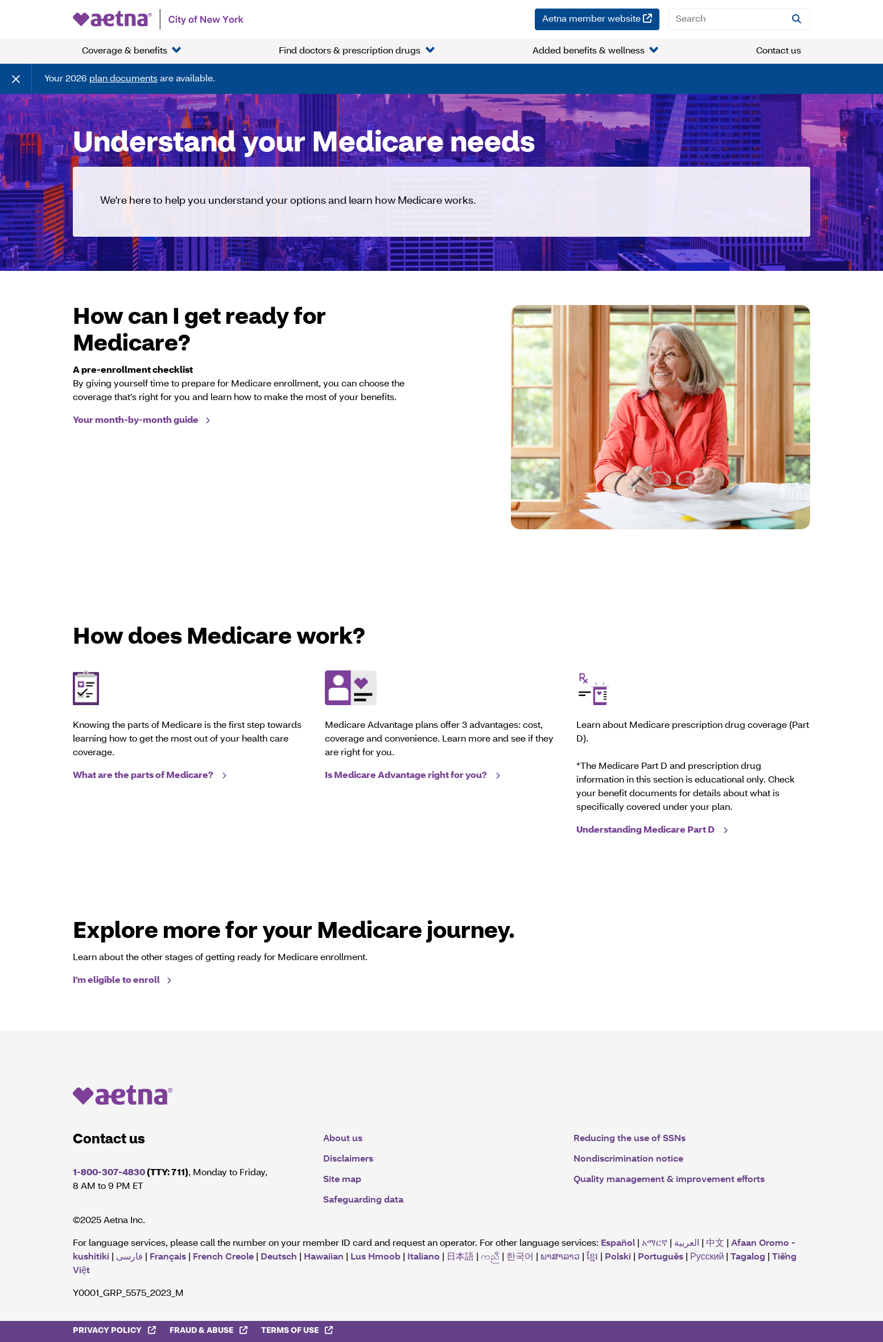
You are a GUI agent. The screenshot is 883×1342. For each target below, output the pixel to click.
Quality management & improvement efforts (669, 1179)
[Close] (16, 79)
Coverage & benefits (124, 51)
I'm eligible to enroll (116, 980)
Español (618, 1243)
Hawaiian (324, 1257)
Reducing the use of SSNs (629, 1138)
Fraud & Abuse (212, 1330)
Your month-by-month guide (136, 420)
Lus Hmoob (375, 1257)
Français (168, 1257)
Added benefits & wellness (589, 51)
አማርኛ (654, 1243)
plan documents (123, 79)
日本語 (460, 1257)
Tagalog (748, 1257)
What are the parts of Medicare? (144, 775)
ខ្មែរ (592, 1257)
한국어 (520, 1257)
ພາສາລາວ (560, 1257)
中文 (715, 1243)
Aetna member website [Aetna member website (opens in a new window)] (600, 18)
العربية (686, 1243)
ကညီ (490, 1257)
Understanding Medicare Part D (646, 830)
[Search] (739, 19)
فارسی (129, 1257)
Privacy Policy (118, 1330)
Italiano (423, 1257)
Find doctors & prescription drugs (349, 51)
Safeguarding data (363, 1200)
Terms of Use (300, 1330)
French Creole (223, 1257)
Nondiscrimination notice (628, 1159)
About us (342, 1138)
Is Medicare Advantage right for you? (407, 775)
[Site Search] (796, 19)
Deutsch (279, 1257)
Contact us (778, 51)
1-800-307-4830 (109, 1173)
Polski (618, 1257)
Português (660, 1257)
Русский (707, 1257)
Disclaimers (348, 1159)
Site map (342, 1179)
